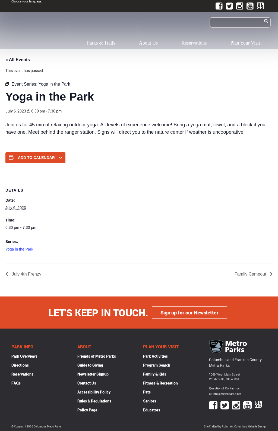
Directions (20, 365)
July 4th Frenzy (26, 274)
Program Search (156, 365)
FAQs (16, 383)
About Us (148, 43)
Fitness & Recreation (160, 383)
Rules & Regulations (94, 401)
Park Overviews (24, 356)
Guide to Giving (90, 365)
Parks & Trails (101, 43)
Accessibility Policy (93, 392)
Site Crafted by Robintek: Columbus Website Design (235, 426)
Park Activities (155, 356)
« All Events (17, 59)
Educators (151, 410)
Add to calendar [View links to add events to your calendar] (36, 157)
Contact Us (86, 383)
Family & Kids (154, 374)
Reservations (194, 43)
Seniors (149, 401)
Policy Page (87, 410)
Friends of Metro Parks (96, 356)
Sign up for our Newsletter (189, 312)
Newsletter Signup (93, 374)
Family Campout (251, 274)
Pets (147, 392)
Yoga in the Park (19, 249)
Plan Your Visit (245, 43)
